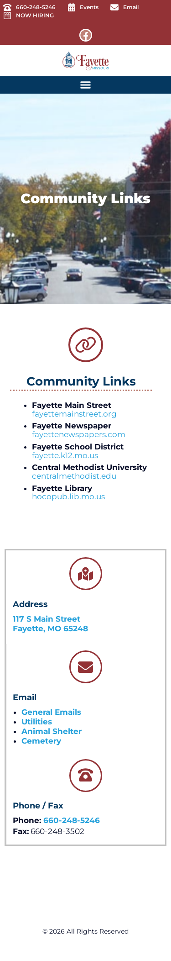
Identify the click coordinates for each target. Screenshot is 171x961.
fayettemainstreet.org (74, 413)
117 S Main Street (46, 618)
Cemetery (41, 740)
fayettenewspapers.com (78, 434)
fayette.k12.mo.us (65, 455)
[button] (85, 85)
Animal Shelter (51, 731)
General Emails (51, 712)
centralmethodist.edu (74, 475)
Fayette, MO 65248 (50, 628)
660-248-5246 (71, 820)
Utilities (36, 721)
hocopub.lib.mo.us (68, 496)
